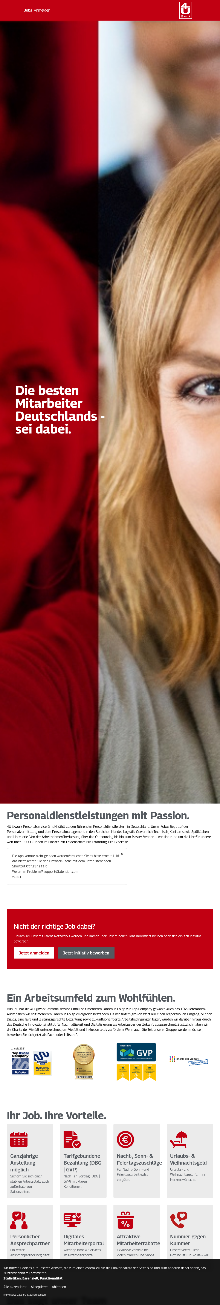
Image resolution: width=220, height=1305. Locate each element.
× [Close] (122, 853)
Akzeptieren (40, 1287)
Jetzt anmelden (34, 953)
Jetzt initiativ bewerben (86, 953)
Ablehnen (59, 1287)
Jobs (28, 10)
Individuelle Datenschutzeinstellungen (24, 1294)
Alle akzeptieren (15, 1287)
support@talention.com (61, 872)
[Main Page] (185, 10)
